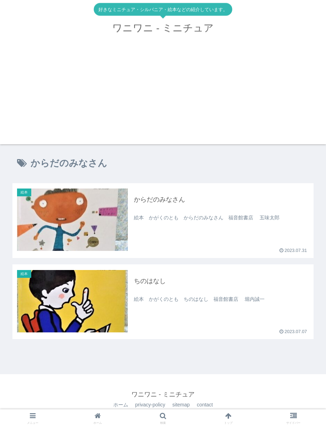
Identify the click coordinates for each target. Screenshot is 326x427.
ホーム (120, 405)
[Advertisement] (163, 94)
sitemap (181, 405)
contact (205, 405)
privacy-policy (150, 405)
